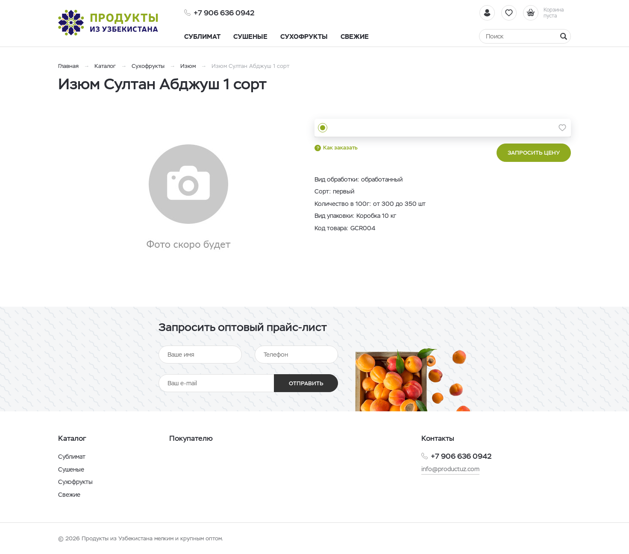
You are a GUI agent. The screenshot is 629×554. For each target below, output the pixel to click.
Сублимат (71, 456)
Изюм (188, 66)
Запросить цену (534, 152)
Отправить (306, 383)
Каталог (105, 66)
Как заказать (340, 147)
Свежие (69, 494)
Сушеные (71, 469)
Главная (68, 66)
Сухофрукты (148, 66)
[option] (188, 197)
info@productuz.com (450, 469)
